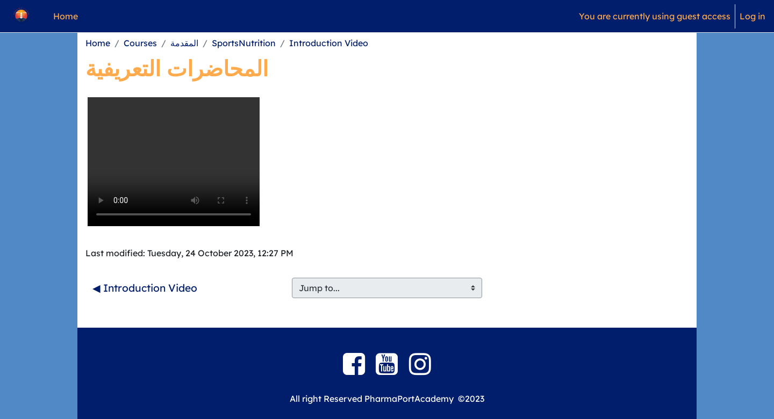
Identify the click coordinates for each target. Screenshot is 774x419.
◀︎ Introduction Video (144, 287)
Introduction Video (328, 43)
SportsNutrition (244, 43)
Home (97, 43)
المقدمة (184, 43)
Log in (752, 16)
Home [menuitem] (65, 16)
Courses (140, 43)
